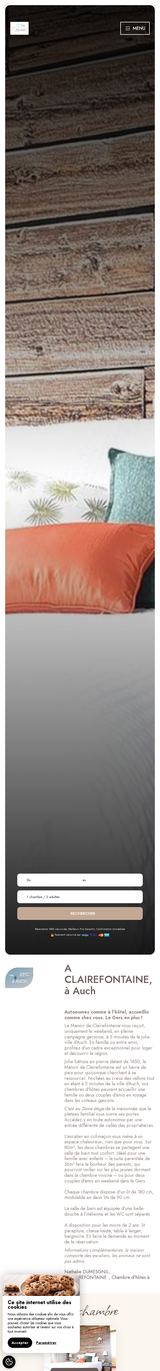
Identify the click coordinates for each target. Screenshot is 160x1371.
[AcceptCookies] (9, 1362)
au (84, 879)
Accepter (20, 1342)
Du (29, 879)
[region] (41, 1314)
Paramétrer (46, 1342)
